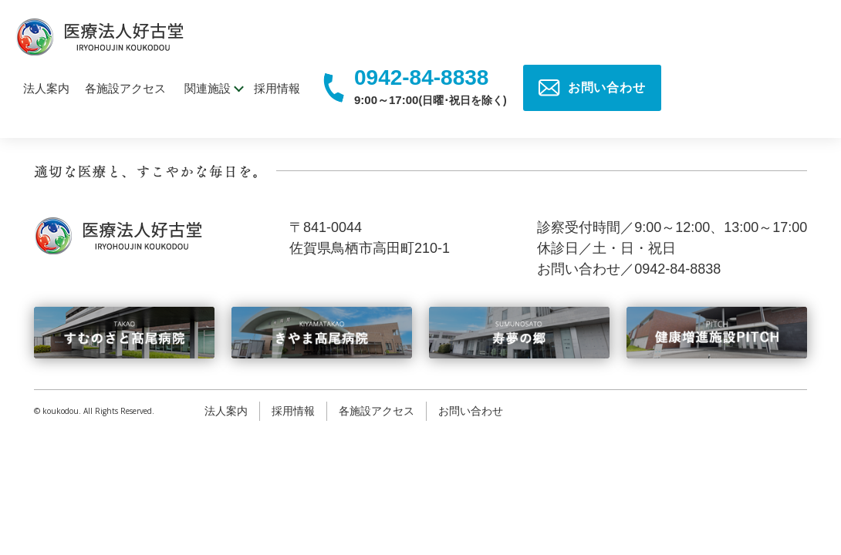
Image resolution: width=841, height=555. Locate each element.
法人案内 (46, 88)
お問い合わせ (470, 411)
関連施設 (207, 88)
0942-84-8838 (421, 78)
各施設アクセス (125, 88)
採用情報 (277, 88)
